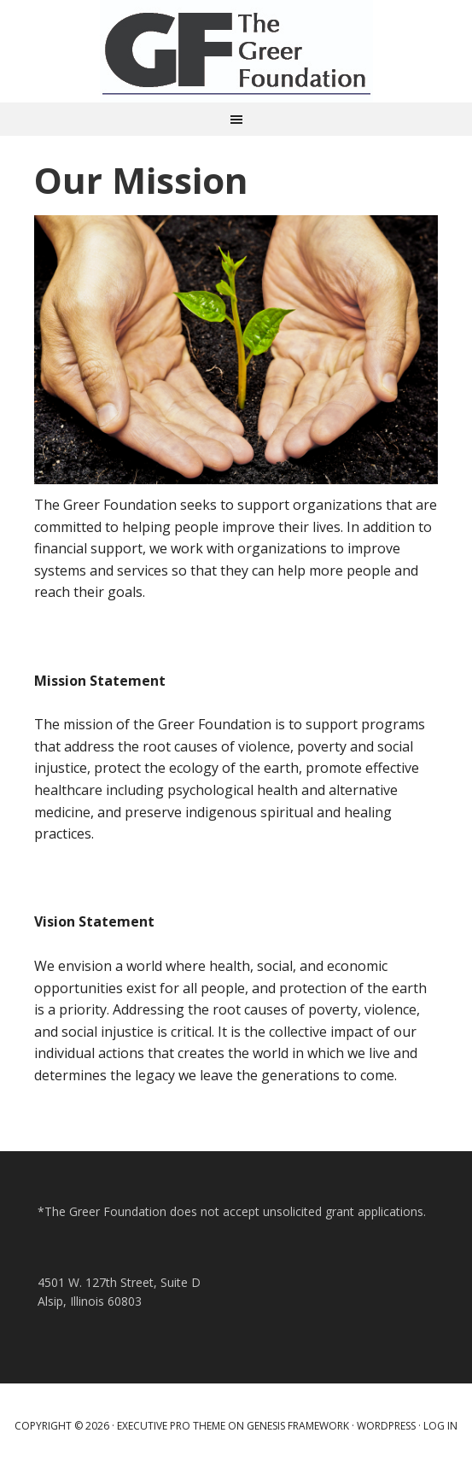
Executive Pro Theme (171, 1425)
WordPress (386, 1425)
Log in (440, 1425)
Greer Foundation (236, 51)
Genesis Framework (298, 1425)
